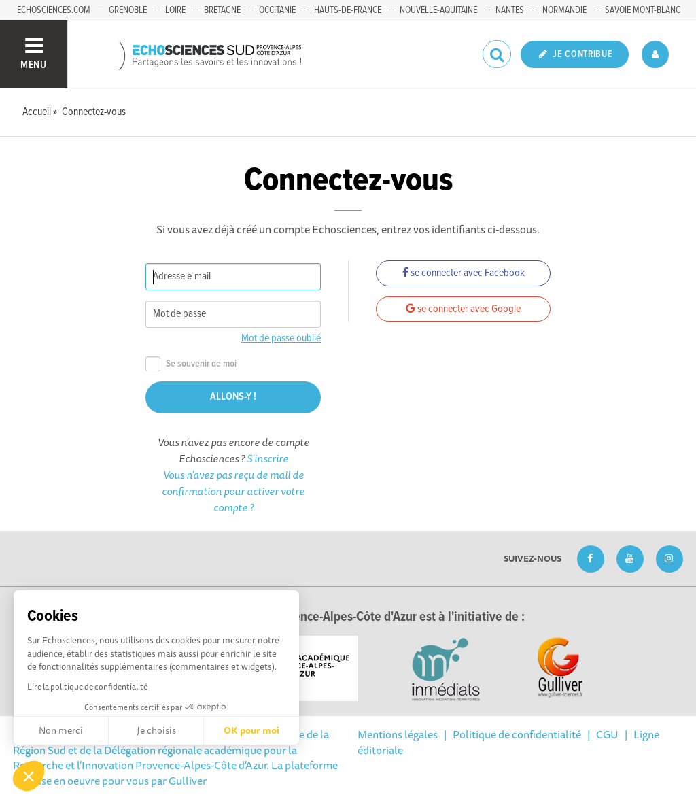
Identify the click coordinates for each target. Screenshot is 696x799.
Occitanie (277, 10)
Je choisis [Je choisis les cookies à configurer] (156, 730)
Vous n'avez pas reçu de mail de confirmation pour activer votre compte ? (233, 491)
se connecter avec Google (463, 309)
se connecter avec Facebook (463, 273)
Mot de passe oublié (281, 338)
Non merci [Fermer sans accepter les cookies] (61, 730)
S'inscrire (267, 458)
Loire (175, 10)
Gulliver (188, 780)
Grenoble (128, 10)
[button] (28, 776)
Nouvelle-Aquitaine (438, 10)
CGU (607, 734)
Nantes (509, 10)
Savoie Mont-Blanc (642, 10)
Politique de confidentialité (517, 734)
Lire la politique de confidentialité (87, 686)
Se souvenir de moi (191, 364)
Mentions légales (398, 734)
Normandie (564, 10)
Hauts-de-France (347, 10)
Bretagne (222, 10)
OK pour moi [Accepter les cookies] (251, 730)
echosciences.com (53, 10)
